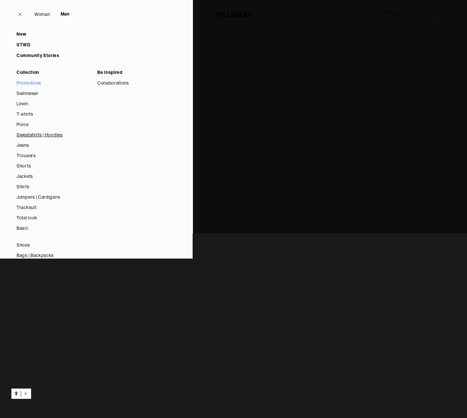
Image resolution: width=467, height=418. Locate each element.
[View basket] (448, 13)
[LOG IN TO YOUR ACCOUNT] (434, 13)
